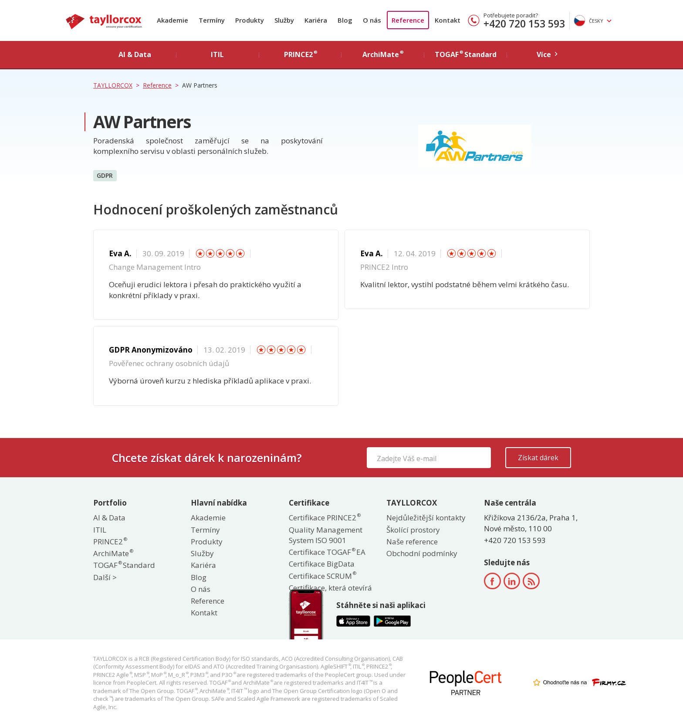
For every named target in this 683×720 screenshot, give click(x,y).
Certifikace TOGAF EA (327, 552)
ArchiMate (112, 553)
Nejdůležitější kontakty (426, 518)
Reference (408, 20)
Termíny (212, 20)
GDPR (105, 175)
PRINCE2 (109, 542)
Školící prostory (413, 530)
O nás (372, 20)
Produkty (249, 20)
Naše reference (412, 542)
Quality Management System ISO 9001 (325, 535)
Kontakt (447, 20)
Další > (105, 577)
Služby (284, 20)
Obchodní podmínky (421, 553)
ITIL (99, 530)
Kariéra (315, 20)
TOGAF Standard (124, 565)
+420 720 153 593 (524, 24)
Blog (345, 20)
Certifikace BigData (322, 564)
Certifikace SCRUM (322, 576)
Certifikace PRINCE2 (324, 518)
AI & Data (109, 518)
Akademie (172, 20)
